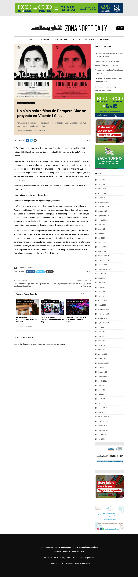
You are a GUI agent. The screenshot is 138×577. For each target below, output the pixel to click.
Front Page (21, 267)
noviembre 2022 (103, 367)
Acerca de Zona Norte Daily (73, 552)
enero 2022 (102, 412)
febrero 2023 (102, 354)
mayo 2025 (101, 233)
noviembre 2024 (103, 260)
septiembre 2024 (104, 269)
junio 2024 (101, 283)
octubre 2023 (102, 318)
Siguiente (29, 327)
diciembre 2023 (103, 309)
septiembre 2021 (104, 430)
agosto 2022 (102, 381)
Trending (29, 267)
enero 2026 (102, 198)
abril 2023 (101, 345)
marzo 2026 (102, 189)
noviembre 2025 (103, 207)
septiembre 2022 (104, 376)
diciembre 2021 (103, 417)
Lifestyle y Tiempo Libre (38, 40)
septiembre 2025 (104, 216)
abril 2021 (101, 439)
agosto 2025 (102, 220)
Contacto (57, 552)
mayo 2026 (101, 180)
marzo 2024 (102, 296)
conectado (37, 344)
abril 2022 (101, 399)
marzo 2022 (102, 403)
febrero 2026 (102, 193)
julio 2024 (101, 278)
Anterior (20, 327)
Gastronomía (61, 40)
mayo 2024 (101, 287)
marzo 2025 (102, 242)
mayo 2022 (101, 394)
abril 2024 (101, 291)
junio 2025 (101, 229)
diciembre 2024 (103, 256)
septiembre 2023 (104, 323)
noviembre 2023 (103, 314)
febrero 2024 (102, 300)
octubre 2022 (102, 372)
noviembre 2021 (103, 421)
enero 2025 (102, 251)
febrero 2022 (102, 408)
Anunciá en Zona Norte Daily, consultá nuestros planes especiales (69, 558)
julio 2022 (101, 385)
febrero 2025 (102, 247)
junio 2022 (101, 390)
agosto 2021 (102, 434)
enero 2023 (102, 359)
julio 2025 (101, 224)
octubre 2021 (102, 426)
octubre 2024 (102, 265)
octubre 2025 (102, 211)
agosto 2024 (102, 274)
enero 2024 (102, 305)
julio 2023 (101, 332)
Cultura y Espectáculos (84, 40)
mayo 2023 (101, 341)
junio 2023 (101, 336)
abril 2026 (101, 184)
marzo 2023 (102, 350)
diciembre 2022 (103, 363)
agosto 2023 (102, 327)
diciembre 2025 (103, 202)
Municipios (106, 40)
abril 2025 (101, 238)
